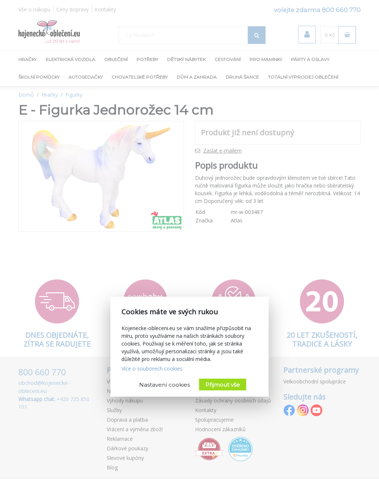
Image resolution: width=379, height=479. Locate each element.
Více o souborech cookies (152, 368)
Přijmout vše (222, 384)
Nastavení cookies (164, 384)
